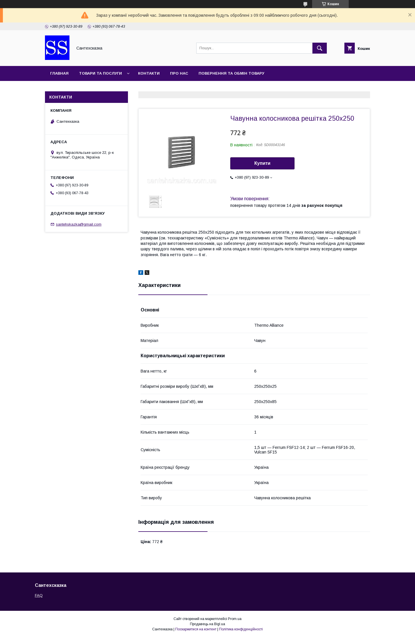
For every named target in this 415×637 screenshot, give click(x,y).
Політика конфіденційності (241, 629)
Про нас (179, 73)
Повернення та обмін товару (231, 73)
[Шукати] (319, 48)
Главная (59, 73)
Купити (262, 163)
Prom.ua (235, 619)
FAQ (39, 595)
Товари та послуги (100, 73)
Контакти (149, 73)
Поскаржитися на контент (195, 629)
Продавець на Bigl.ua (207, 624)
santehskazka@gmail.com (78, 224)
